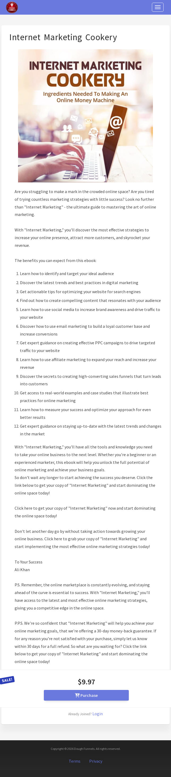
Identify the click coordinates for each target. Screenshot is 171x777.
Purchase (86, 695)
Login (97, 713)
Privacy (95, 761)
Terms (74, 761)
